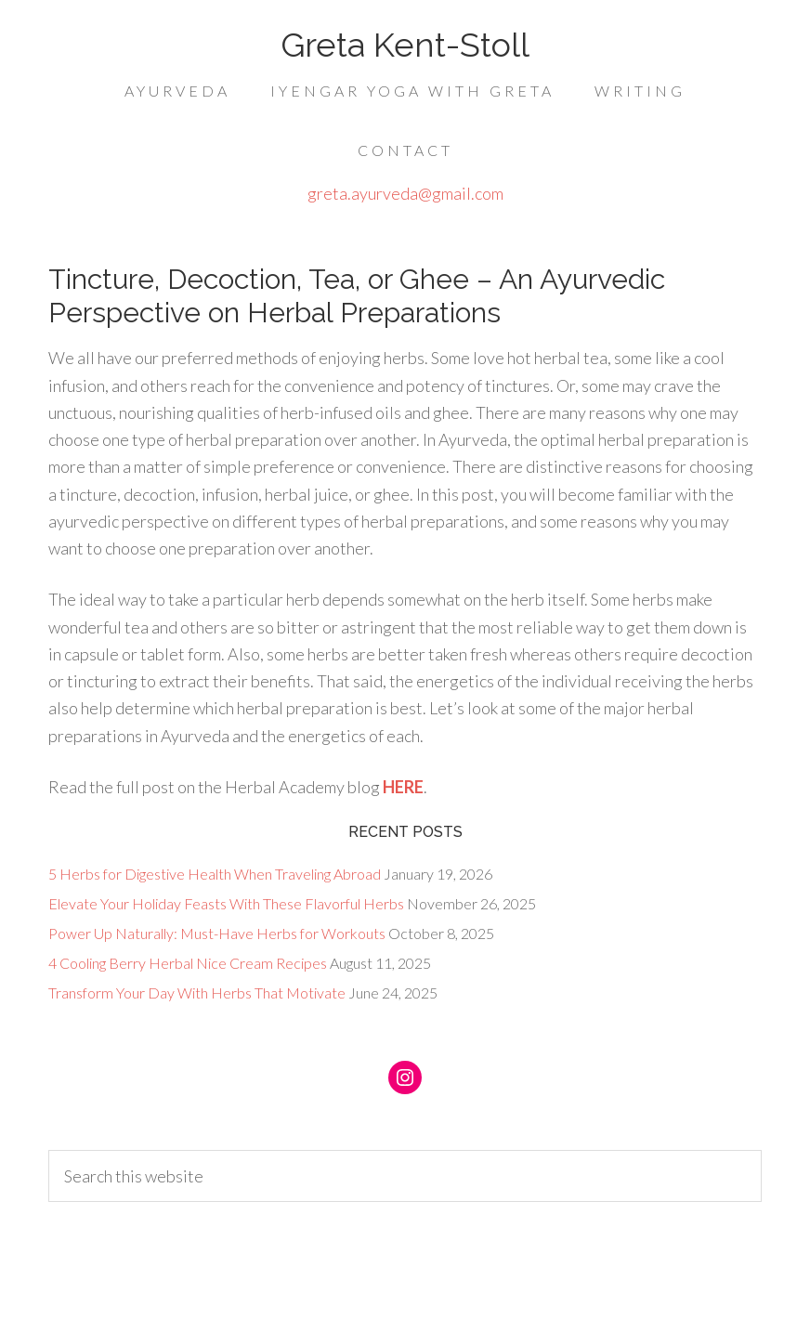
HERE (402, 787)
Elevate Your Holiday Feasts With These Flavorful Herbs (226, 903)
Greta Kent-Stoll (405, 44)
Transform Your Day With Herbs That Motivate (197, 992)
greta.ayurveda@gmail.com (405, 193)
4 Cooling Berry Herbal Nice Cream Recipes (187, 963)
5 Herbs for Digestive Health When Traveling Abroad (214, 873)
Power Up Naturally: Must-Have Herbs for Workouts (216, 933)
